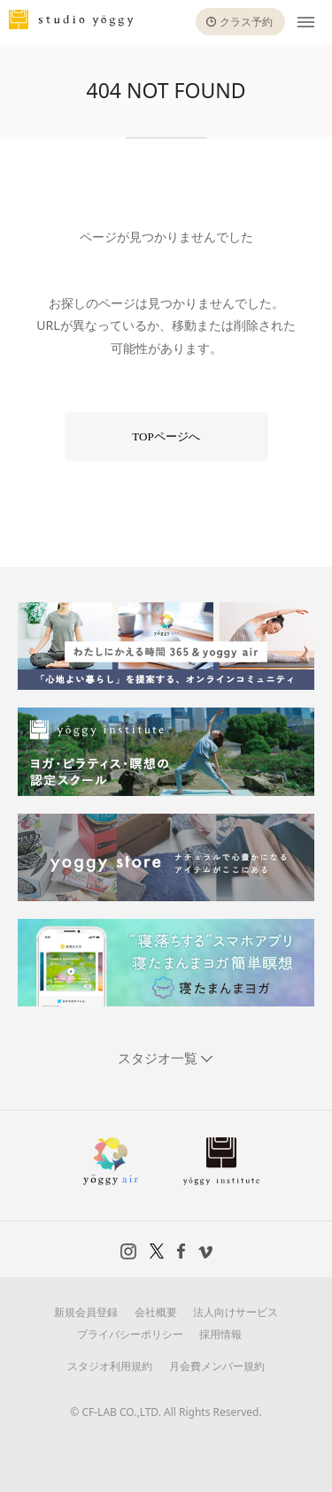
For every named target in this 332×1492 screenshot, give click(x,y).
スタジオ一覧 (159, 1058)
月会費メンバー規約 (217, 1365)
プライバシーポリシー (130, 1334)
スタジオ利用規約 (109, 1365)
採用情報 (220, 1334)
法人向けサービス (235, 1312)
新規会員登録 (86, 1312)
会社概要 (156, 1312)
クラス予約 (246, 21)
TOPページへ (165, 436)
